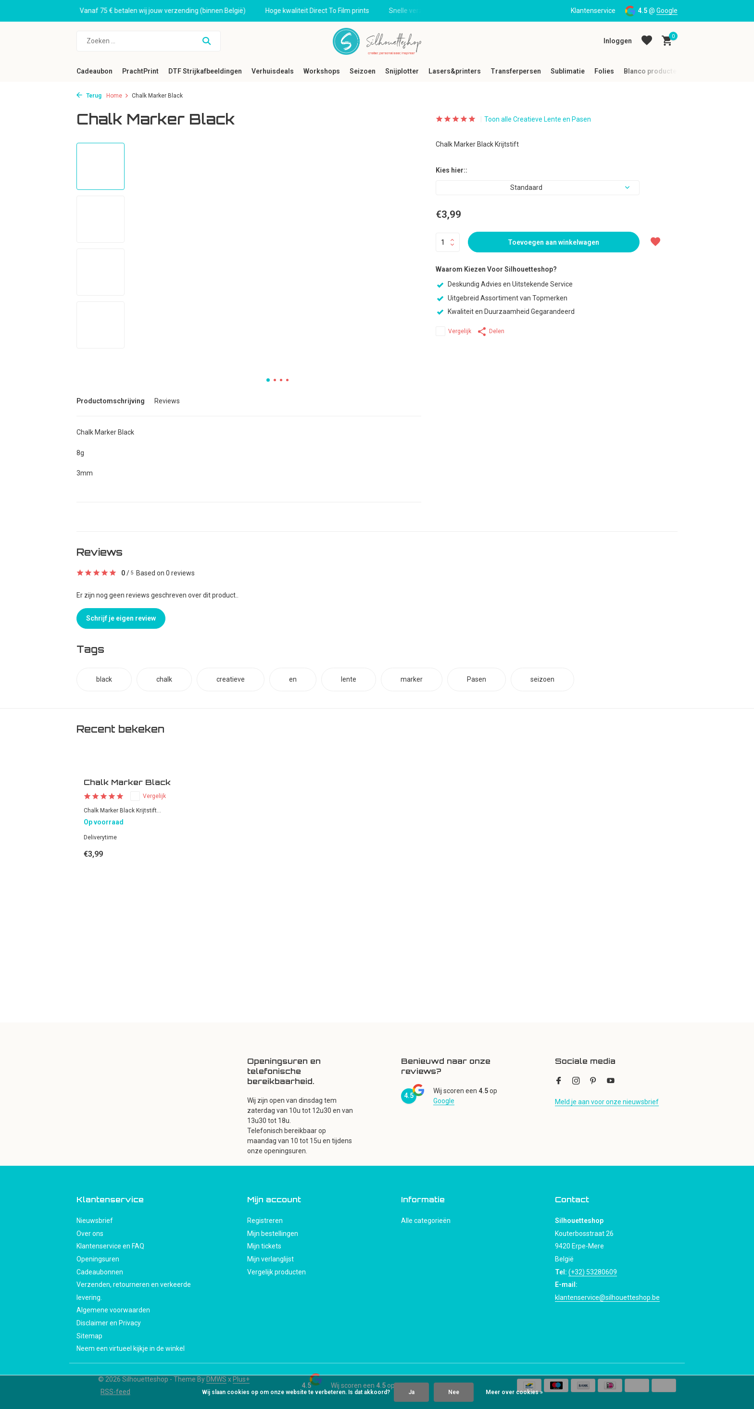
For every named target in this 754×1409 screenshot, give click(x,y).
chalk (164, 679)
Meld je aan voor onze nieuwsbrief (607, 1102)
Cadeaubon (94, 71)
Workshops (321, 71)
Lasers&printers (454, 71)
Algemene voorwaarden (113, 1310)
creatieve (230, 679)
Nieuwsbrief (94, 1220)
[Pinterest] (593, 1081)
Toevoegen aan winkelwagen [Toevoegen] (553, 242)
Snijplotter (402, 71)
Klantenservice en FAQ (110, 1246)
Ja (411, 1392)
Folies (604, 71)
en (293, 679)
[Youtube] (611, 1081)
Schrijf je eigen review (121, 618)
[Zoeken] (148, 41)
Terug (88, 95)
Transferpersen (515, 71)
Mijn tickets (264, 1246)
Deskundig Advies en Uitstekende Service (504, 284)
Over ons (89, 1233)
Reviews (167, 401)
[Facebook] (559, 1081)
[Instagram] (576, 1081)
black (104, 679)
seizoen (542, 679)
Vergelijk (453, 331)
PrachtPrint (140, 71)
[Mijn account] (617, 41)
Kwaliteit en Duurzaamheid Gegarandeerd (505, 311)
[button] (268, 380)
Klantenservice (593, 10)
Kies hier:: (451, 170)
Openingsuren (97, 1259)
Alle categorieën (426, 1220)
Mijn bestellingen (272, 1233)
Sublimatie (568, 71)
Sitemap (89, 1336)
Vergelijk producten (276, 1272)
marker (412, 679)
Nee (453, 1392)
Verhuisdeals (272, 71)
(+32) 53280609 (592, 1272)
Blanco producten (652, 71)
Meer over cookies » (514, 1392)
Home (117, 95)
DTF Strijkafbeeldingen (205, 71)
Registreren (265, 1220)
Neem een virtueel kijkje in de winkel (130, 1348)
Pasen (476, 679)
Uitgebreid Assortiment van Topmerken (501, 298)
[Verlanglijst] (646, 41)
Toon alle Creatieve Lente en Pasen (537, 119)
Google (667, 10)
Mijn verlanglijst (270, 1259)
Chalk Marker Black (127, 782)
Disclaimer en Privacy (108, 1323)
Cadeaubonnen (99, 1272)
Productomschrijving (110, 401)
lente (348, 679)
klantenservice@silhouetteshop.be (607, 1297)
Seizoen (363, 71)
